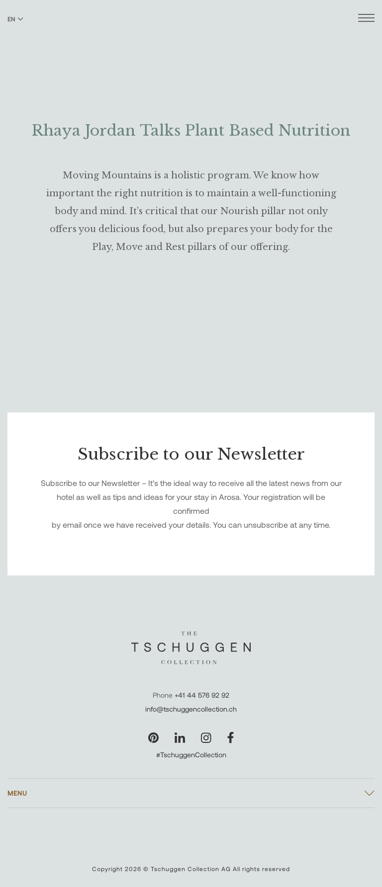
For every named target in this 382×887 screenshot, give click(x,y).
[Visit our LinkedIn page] (180, 737)
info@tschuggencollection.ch (191, 709)
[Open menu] (366, 19)
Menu (17, 793)
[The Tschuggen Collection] (191, 34)
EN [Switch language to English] (15, 18)
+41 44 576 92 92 (202, 695)
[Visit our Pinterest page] (153, 737)
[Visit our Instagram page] (206, 737)
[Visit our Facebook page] (230, 737)
